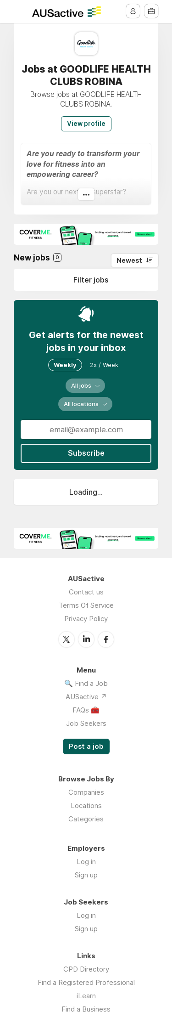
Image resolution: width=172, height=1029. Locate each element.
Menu (21, 11)
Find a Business (86, 1008)
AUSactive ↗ (86, 696)
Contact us (86, 592)
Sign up (86, 874)
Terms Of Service (86, 605)
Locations (86, 805)
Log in (86, 861)
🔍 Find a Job (86, 682)
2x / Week (104, 364)
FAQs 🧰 (86, 709)
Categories (86, 818)
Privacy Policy (86, 618)
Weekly (65, 364)
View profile (86, 123)
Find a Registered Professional (86, 982)
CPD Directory (86, 968)
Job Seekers (86, 722)
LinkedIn (86, 639)
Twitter (66, 639)
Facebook (106, 639)
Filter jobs (90, 279)
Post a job (86, 746)
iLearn (86, 995)
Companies (86, 791)
